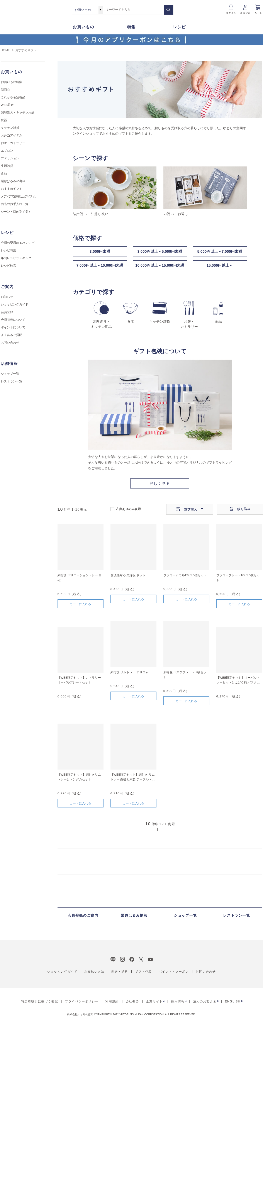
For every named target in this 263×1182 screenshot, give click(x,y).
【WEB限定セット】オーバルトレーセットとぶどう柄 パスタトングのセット (238, 682)
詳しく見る (160, 486)
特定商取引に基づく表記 (39, 1004)
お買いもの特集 (11, 82)
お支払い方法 (94, 974)
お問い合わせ (10, 342)
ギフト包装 (143, 974)
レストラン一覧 (11, 381)
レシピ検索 (8, 265)
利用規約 (112, 1004)
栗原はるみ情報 (134, 918)
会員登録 (245, 13)
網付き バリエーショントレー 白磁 (80, 580)
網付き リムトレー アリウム (129, 674)
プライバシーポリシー (81, 1004)
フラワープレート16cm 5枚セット (238, 580)
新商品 (5, 89)
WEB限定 (7, 105)
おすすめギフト (11, 188)
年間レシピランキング (16, 258)
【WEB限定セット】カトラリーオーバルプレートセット (79, 682)
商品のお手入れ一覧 (14, 204)
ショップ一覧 (10, 373)
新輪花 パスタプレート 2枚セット (185, 677)
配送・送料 (119, 974)
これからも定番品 (13, 97)
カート (258, 13)
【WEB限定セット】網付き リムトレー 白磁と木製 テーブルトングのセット (132, 779)
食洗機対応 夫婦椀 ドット (128, 577)
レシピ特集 (8, 250)
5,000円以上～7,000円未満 (219, 252)
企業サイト (154, 1004)
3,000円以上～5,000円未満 (159, 252)
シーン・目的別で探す (16, 211)
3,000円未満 (100, 252)
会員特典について (13, 319)
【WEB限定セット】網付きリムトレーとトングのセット (79, 779)
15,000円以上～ (220, 267)
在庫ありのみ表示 (128, 511)
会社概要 (132, 1004)
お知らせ (7, 296)
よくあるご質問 (11, 335)
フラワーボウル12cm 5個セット (185, 577)
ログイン (231, 13)
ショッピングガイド (14, 304)
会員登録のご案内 (83, 918)
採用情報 (178, 1004)
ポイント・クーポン (174, 974)
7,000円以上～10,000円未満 (99, 267)
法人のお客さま (205, 1004)
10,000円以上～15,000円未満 (159, 267)
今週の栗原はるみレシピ (17, 242)
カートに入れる (80, 606)
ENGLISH (232, 1004)
